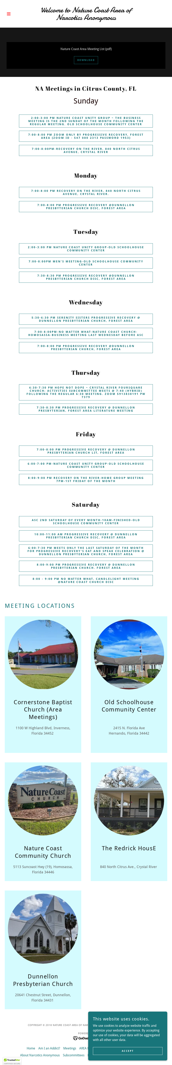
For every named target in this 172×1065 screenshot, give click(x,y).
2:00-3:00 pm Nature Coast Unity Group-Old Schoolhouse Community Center (86, 249)
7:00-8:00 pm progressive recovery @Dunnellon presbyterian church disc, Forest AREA (86, 206)
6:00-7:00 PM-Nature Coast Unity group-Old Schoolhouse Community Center (86, 465)
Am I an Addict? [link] (49, 1048)
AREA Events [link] (87, 1048)
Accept (128, 1056)
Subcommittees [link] (73, 1055)
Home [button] (31, 1048)
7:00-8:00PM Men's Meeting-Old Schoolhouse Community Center (86, 263)
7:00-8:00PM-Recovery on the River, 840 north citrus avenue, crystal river (86, 150)
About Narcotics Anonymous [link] (40, 1055)
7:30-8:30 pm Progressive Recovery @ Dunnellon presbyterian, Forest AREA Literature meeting (86, 409)
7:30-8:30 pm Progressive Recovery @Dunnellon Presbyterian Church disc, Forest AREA (86, 277)
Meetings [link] (69, 1048)
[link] (86, 19)
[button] (17, 14)
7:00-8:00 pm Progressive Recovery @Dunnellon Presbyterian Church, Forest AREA (86, 347)
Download (86, 60)
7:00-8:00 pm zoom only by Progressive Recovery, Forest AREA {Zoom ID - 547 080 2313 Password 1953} (86, 136)
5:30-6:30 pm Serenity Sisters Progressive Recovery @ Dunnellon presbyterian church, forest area (86, 319)
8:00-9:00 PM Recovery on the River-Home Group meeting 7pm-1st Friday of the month (86, 479)
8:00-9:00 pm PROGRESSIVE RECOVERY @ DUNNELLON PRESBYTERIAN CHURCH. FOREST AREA (86, 566)
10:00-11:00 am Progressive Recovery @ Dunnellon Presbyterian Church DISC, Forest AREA (86, 536)
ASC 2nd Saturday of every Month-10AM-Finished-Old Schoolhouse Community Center (86, 522)
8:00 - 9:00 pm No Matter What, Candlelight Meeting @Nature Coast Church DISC (86, 580)
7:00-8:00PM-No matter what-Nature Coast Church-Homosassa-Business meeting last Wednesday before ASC (86, 333)
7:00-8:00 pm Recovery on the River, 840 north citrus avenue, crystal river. (86, 192)
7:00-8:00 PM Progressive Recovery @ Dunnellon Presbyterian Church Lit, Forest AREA (86, 451)
